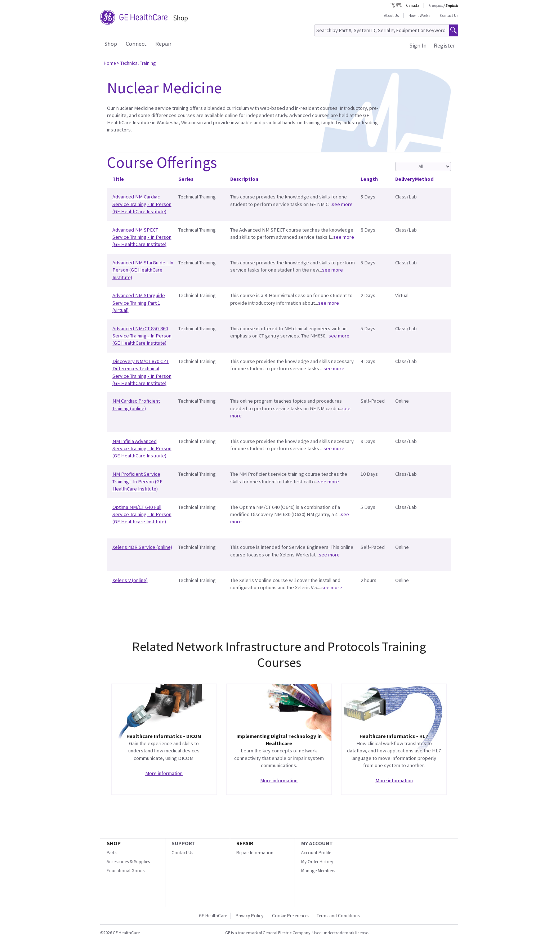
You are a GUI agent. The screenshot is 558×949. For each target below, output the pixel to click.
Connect (136, 43)
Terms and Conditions (338, 916)
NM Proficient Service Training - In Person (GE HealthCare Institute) (137, 481)
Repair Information (254, 853)
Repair (163, 43)
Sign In (418, 45)
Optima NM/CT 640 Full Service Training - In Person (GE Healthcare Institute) (141, 514)
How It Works (419, 15)
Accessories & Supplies (128, 862)
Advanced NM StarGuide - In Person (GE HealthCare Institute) (142, 270)
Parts (111, 853)
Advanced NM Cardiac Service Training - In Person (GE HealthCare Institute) (141, 204)
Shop (110, 43)
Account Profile (316, 853)
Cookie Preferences (290, 916)
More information (164, 773)
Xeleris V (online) (130, 580)
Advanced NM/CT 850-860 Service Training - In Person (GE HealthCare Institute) (141, 335)
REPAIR (244, 843)
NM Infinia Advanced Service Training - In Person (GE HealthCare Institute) (141, 448)
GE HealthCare (213, 916)
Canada (412, 5)
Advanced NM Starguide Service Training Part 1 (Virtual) (138, 302)
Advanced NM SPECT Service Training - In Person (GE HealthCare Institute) (141, 237)
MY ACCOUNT (317, 843)
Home (110, 63)
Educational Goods (125, 871)
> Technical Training (136, 63)
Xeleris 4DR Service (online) (142, 547)
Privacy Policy (249, 916)
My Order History (317, 862)
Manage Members (318, 871)
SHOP (114, 843)
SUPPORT (183, 843)
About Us (391, 15)
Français (436, 5)
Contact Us (449, 15)
